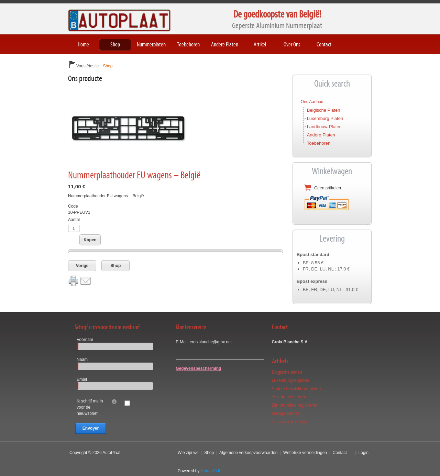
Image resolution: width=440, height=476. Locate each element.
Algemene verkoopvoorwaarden (248, 452)
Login (363, 452)
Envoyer (90, 428)
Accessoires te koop (290, 421)
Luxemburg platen (325, 118)
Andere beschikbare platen (296, 388)
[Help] (114, 401)
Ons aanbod (312, 101)
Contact (339, 452)
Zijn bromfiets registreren (295, 405)
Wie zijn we (188, 452)
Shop (115, 265)
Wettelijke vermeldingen (305, 452)
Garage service (286, 413)
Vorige (82, 265)
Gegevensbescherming (198, 368)
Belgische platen (323, 110)
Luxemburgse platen (290, 380)
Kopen (90, 239)
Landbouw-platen (324, 126)
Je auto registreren (289, 397)
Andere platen (321, 134)
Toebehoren (319, 143)
